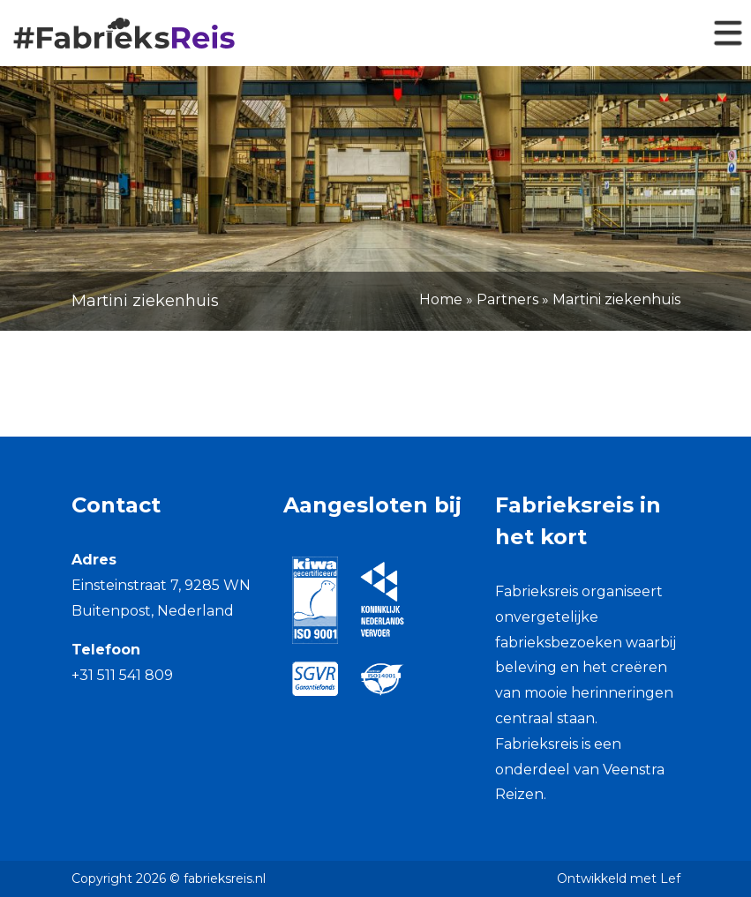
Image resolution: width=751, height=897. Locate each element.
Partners (507, 299)
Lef (670, 878)
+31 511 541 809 (122, 675)
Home (440, 299)
